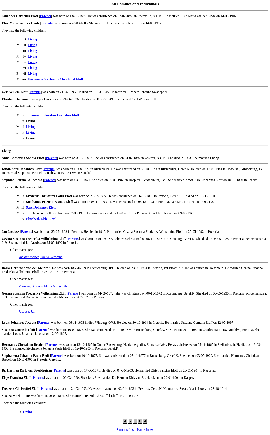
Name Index (145, 429)
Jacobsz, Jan (27, 311)
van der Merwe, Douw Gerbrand (40, 257)
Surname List (125, 429)
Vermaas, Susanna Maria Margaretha (43, 286)
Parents (45, 16)
